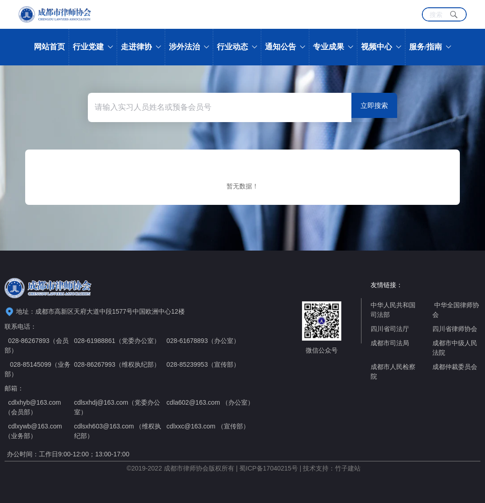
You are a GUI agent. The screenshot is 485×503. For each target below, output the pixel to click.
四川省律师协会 (454, 328)
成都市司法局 (390, 343)
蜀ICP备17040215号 (268, 468)
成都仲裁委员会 (454, 366)
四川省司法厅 (390, 328)
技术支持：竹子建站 (332, 468)
